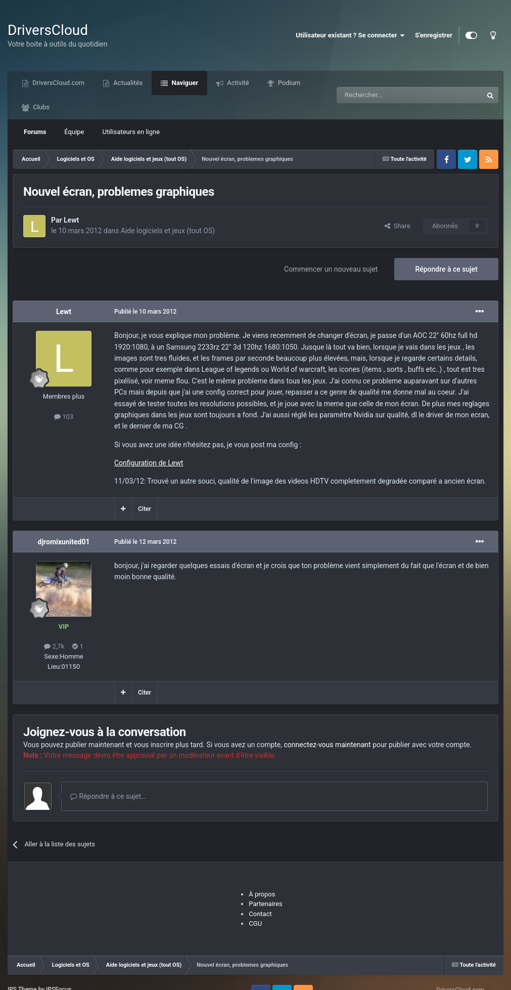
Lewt (71, 220)
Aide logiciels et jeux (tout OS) (168, 231)
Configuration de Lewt (148, 463)
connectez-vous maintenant (327, 745)
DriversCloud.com (57, 83)
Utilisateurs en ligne (131, 132)
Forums (35, 132)
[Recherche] (389, 95)
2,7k (54, 646)
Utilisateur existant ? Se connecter (350, 35)
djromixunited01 (64, 542)
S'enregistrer (433, 35)
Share (397, 226)
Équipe (74, 132)
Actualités (127, 83)
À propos (262, 894)
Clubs (40, 107)
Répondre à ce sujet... (108, 796)
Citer (144, 508)
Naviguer (184, 83)
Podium (288, 83)
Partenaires (265, 904)
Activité (237, 83)
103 (63, 416)
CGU (255, 923)
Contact (260, 914)
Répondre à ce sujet (446, 269)
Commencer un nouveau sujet (331, 269)
